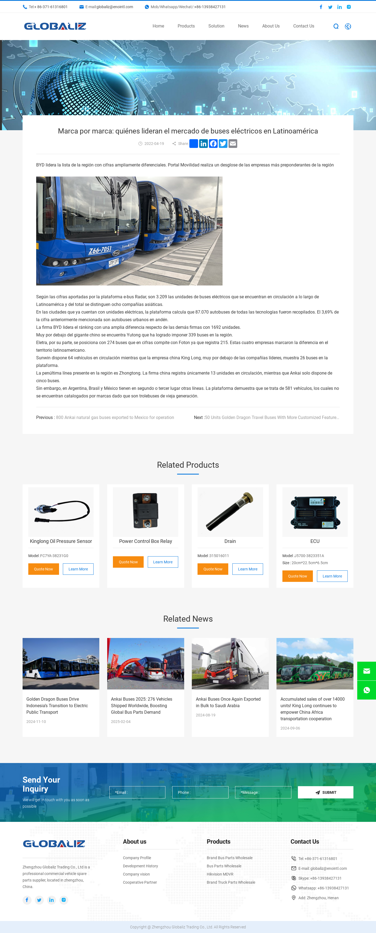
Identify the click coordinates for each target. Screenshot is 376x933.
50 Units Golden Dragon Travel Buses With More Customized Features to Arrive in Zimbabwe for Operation (267, 417)
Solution (216, 26)
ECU (315, 541)
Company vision (136, 874)
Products (186, 26)
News (243, 26)
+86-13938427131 (210, 7)
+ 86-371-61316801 (51, 7)
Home (158, 26)
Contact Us (303, 26)
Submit (326, 792)
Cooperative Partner (140, 882)
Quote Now (43, 569)
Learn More (78, 569)
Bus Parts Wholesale (224, 866)
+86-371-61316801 (321, 858)
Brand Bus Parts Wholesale (229, 858)
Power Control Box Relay (145, 541)
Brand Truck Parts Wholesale (231, 882)
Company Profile (137, 858)
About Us (271, 26)
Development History (140, 866)
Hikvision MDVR (220, 874)
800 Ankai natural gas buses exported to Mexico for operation (105, 417)
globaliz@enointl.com (115, 7)
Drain (230, 541)
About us (134, 841)
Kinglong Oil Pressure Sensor (61, 541)
